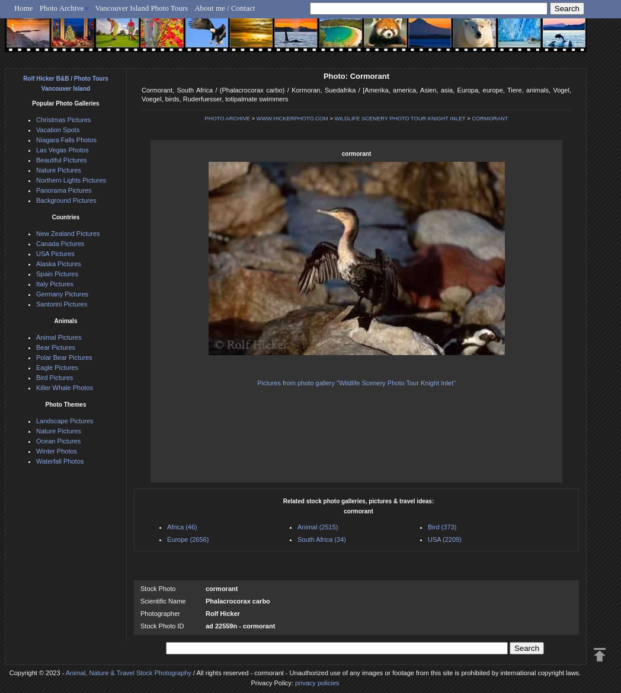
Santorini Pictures (61, 304)
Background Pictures (66, 200)
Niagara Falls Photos (66, 139)
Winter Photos (56, 451)
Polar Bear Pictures (64, 357)
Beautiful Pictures (61, 160)
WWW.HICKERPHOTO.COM (292, 119)
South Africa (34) (321, 539)
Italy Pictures (54, 284)
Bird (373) (442, 527)
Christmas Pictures (63, 119)
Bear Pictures (55, 347)
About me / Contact (224, 8)
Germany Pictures (62, 294)
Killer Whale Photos (64, 387)
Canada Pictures (60, 243)
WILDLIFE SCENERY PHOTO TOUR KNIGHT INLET (399, 119)
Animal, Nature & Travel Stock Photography (128, 672)
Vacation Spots (57, 129)
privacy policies (317, 682)
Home (23, 8)
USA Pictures (55, 253)
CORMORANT (490, 119)
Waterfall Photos (60, 461)
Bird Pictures (54, 377)
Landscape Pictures (65, 420)
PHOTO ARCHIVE (228, 119)
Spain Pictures (57, 273)
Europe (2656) (188, 539)
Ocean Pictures (58, 441)
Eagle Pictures (57, 367)
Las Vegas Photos (62, 150)
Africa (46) (182, 527)
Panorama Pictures (64, 190)
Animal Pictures (58, 337)
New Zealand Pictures (68, 233)
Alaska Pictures (58, 263)
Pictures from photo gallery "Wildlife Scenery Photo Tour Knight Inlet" (356, 383)
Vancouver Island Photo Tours (141, 8)
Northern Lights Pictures (71, 180)
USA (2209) (445, 539)
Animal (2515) (317, 527)
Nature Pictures (58, 170)
